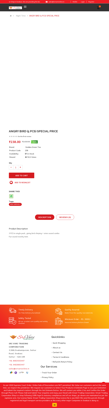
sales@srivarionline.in (56, 1)
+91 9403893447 (16, 364)
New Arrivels (15, 204)
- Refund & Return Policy (61, 361)
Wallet (75, 2)
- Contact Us (56, 352)
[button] (98, 7)
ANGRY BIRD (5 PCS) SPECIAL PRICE (44, 16)
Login (83, 2)
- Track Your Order (49, 372)
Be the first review (24, 136)
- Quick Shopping (58, 342)
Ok (55, 405)
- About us (56, 347)
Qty (10, 162)
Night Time (21, 16)
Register (91, 2)
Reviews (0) (65, 217)
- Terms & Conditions (60, 357)
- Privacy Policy (47, 377)
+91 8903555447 (16, 360)
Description (44, 217)
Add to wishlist (20, 182)
